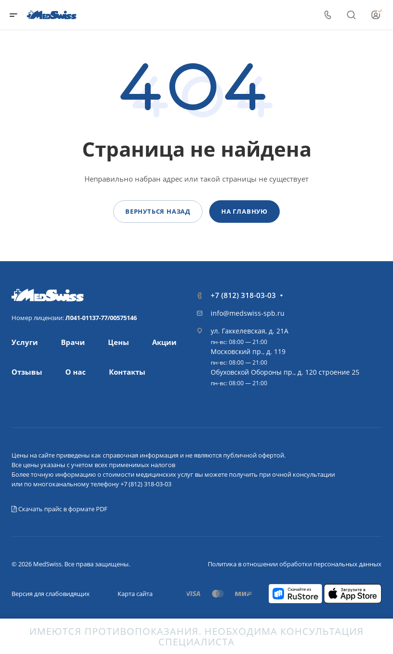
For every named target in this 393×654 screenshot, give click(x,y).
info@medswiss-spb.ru (248, 313)
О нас (75, 372)
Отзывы (27, 372)
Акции (164, 342)
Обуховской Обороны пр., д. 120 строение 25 (285, 372)
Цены (118, 342)
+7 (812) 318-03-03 (243, 295)
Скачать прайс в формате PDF (59, 509)
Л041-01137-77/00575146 (101, 317)
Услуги (25, 342)
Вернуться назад (158, 211)
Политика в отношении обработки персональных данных (294, 564)
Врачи (73, 342)
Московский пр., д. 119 (248, 351)
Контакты (127, 372)
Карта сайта (135, 593)
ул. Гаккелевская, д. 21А (249, 330)
